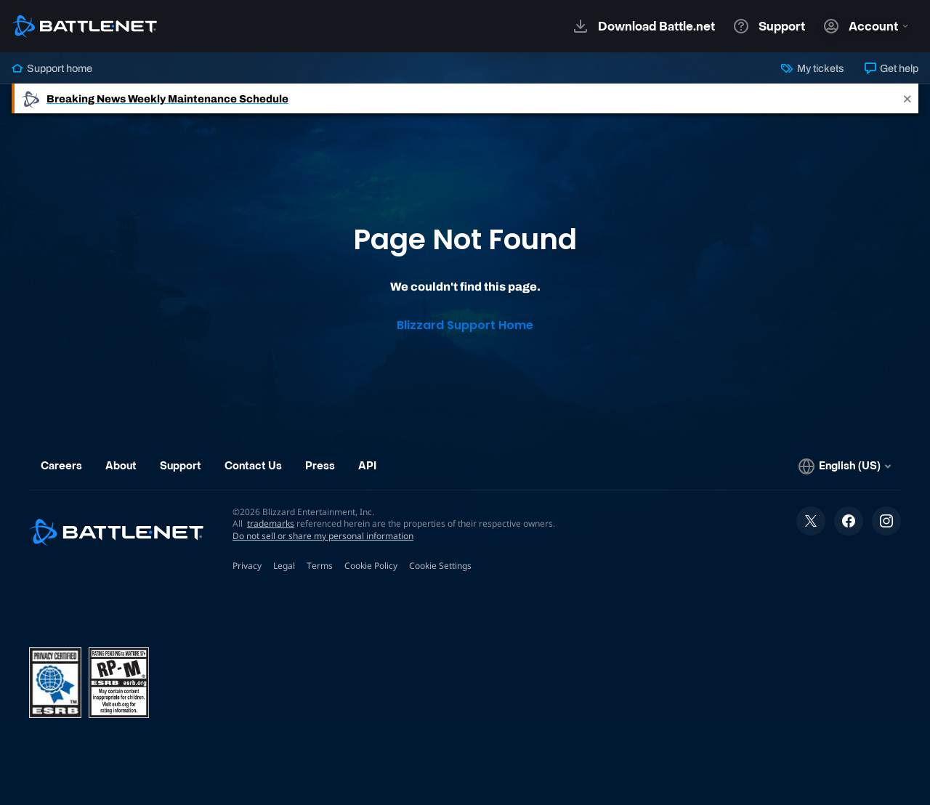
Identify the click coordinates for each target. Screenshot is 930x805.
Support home (52, 68)
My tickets (812, 68)
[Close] (907, 98)
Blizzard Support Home (465, 325)
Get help (891, 68)
